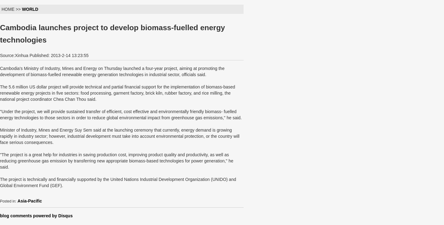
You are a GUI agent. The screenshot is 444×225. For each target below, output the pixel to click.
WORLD (30, 9)
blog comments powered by (36, 215)
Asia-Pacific (30, 200)
